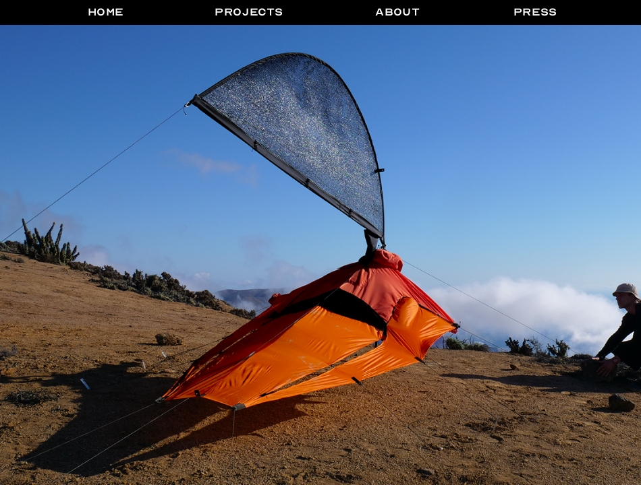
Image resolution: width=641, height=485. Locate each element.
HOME (106, 11)
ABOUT (397, 11)
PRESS (535, 11)
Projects (249, 11)
